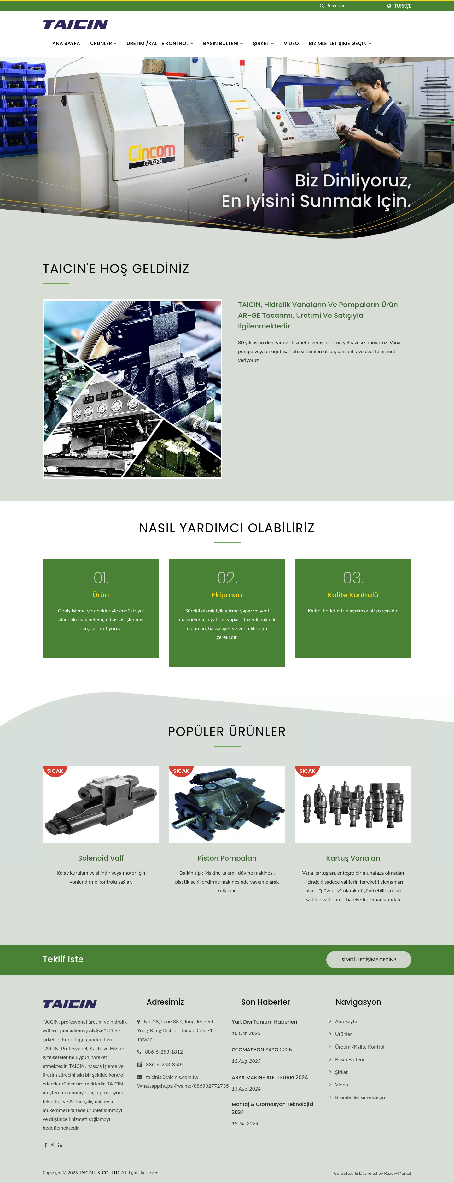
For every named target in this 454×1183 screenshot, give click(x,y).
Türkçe (402, 6)
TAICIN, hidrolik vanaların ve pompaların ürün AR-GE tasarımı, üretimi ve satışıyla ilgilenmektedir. (318, 315)
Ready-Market (397, 1173)
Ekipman (227, 595)
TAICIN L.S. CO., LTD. (99, 1172)
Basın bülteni (223, 43)
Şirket (263, 43)
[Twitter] (52, 1145)
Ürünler (103, 43)
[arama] (321, 6)
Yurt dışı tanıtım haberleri (264, 1022)
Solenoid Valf (101, 858)
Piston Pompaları (227, 858)
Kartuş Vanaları (353, 858)
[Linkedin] (60, 1145)
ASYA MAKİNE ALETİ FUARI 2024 (270, 1077)
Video (291, 43)
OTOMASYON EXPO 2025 (262, 1049)
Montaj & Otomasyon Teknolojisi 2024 (272, 1108)
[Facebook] (45, 1145)
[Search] (354, 6)
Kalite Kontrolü (353, 595)
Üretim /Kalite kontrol (159, 43)
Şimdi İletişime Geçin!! (368, 959)
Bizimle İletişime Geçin (340, 43)
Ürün (101, 595)
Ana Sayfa (66, 43)
